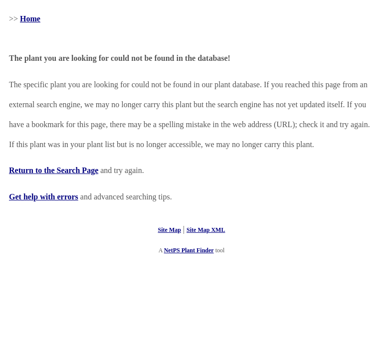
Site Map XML (206, 229)
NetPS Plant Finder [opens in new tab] (189, 250)
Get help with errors (43, 196)
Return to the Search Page (53, 170)
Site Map (169, 229)
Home (30, 18)
